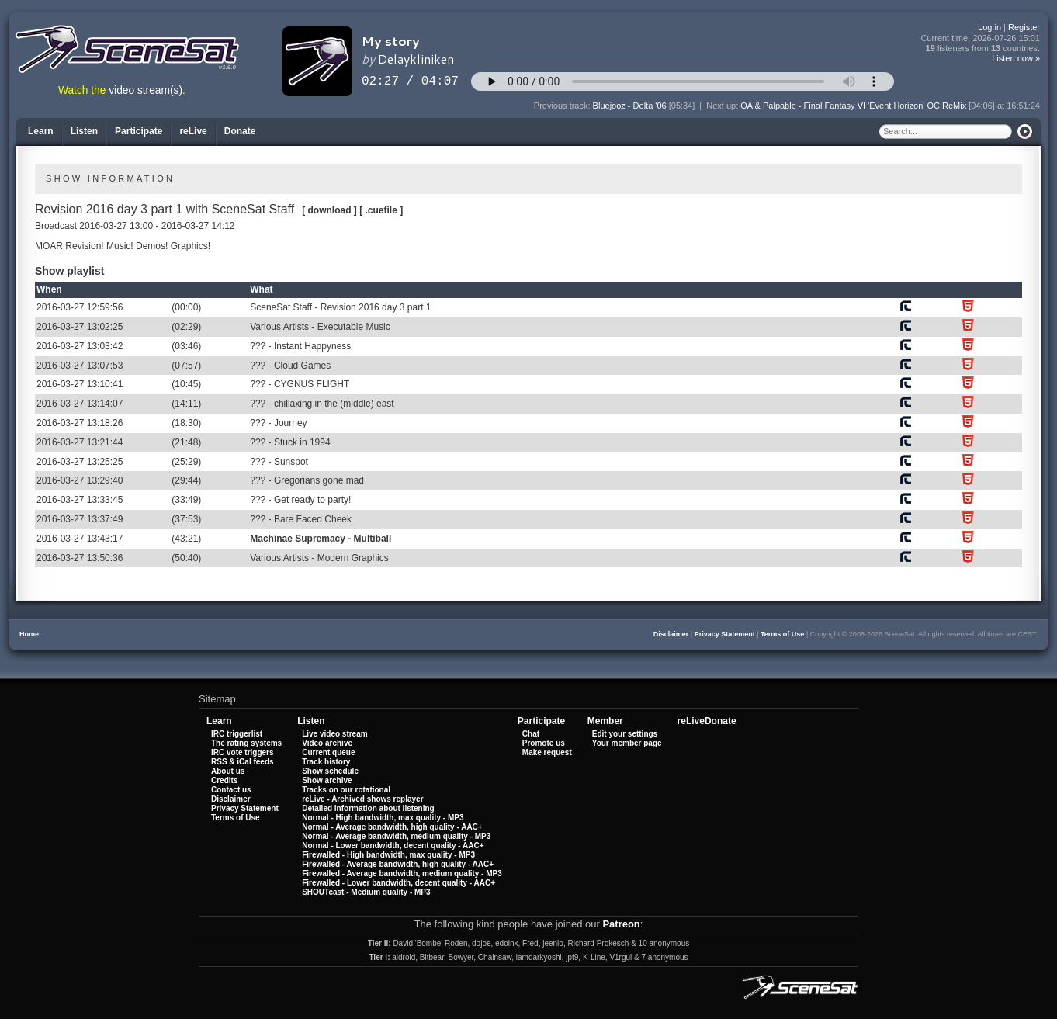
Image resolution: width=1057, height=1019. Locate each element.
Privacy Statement (725, 634)
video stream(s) (145, 90)
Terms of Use (782, 634)
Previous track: (563, 105)
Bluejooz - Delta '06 (630, 105)
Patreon (620, 924)
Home (29, 634)
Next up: (723, 105)
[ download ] (329, 210)
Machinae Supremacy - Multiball (320, 538)
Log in (989, 27)
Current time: (981, 38)
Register (1024, 27)
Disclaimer (671, 634)
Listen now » (1016, 58)
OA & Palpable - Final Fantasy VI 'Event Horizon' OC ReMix (853, 105)
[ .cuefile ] (381, 210)
